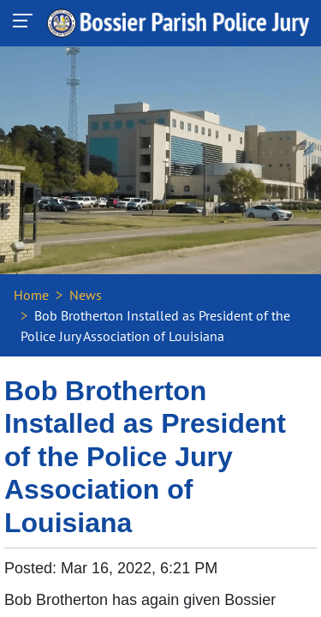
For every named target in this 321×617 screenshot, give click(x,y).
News (85, 294)
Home (31, 294)
